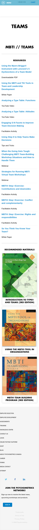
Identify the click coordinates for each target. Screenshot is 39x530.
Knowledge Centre (6, 430)
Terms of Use (19, 515)
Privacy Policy (19, 519)
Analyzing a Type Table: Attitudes (18, 111)
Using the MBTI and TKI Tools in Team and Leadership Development (17, 86)
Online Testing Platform (8, 442)
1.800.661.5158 (22, 2)
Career (2, 458)
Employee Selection (7, 413)
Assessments (5, 421)
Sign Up (7, 505)
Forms (2, 462)
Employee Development (8, 417)
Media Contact (5, 467)
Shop (2, 446)
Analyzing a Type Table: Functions (18, 100)
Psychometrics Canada (19, 11)
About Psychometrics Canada (10, 454)
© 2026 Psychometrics (19, 522)
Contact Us (4, 434)
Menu (6, 3)
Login (2, 438)
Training (3, 426)
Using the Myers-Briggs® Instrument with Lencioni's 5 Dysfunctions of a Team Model (16, 69)
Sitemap (3, 471)
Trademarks (19, 512)
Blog (2, 450)
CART (33, 2)
